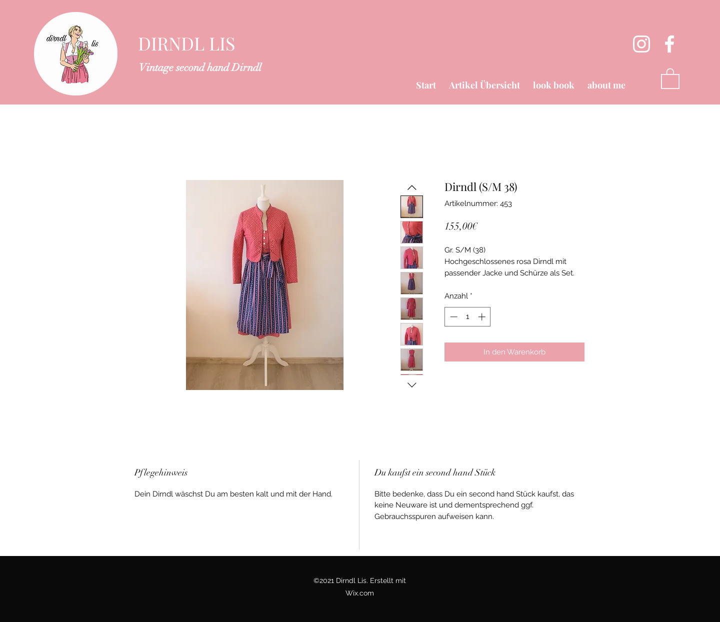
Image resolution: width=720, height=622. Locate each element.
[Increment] (483, 317)
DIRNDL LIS (186, 43)
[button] (670, 78)
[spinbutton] (468, 317)
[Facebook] (669, 44)
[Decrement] (453, 317)
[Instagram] (641, 44)
